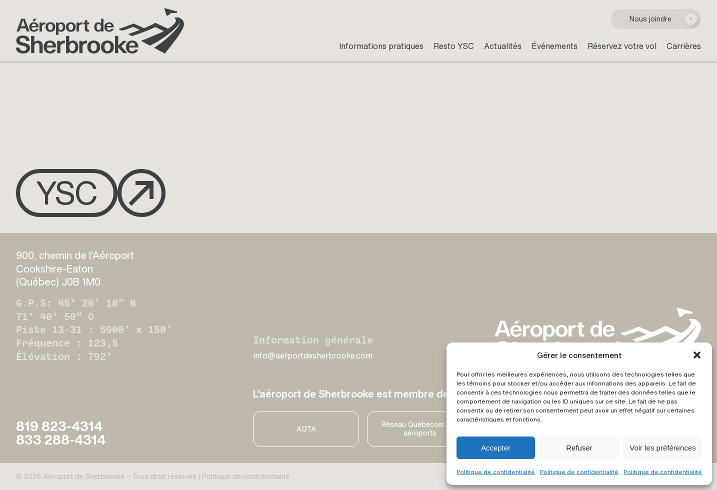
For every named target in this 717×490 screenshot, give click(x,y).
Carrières (683, 46)
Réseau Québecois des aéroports (420, 428)
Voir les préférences (663, 448)
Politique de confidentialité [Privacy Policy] (246, 476)
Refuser (579, 448)
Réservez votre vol (622, 46)
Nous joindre (651, 19)
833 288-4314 (61, 439)
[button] (697, 355)
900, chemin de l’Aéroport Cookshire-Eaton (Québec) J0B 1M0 (75, 268)
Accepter (495, 448)
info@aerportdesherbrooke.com (312, 356)
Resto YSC (454, 46)
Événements (555, 46)
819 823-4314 (59, 426)
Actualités (503, 46)
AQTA (306, 429)
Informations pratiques (381, 46)
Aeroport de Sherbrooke (83, 476)
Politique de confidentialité (495, 472)
